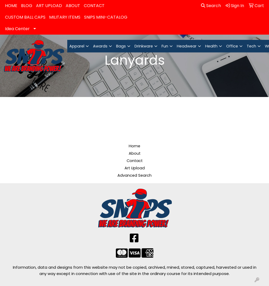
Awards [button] (100, 46)
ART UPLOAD (49, 6)
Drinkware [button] (143, 46)
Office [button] (232, 46)
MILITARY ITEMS (64, 17)
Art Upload (135, 168)
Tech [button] (251, 46)
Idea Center (17, 29)
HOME (11, 6)
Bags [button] (121, 46)
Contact (135, 160)
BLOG (26, 6)
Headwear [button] (186, 46)
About (135, 153)
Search (211, 6)
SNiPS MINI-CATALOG (105, 17)
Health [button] (211, 46)
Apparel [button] (76, 46)
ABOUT (73, 6)
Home (134, 146)
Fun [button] (165, 46)
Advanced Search (134, 175)
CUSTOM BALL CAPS (25, 17)
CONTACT (94, 6)
